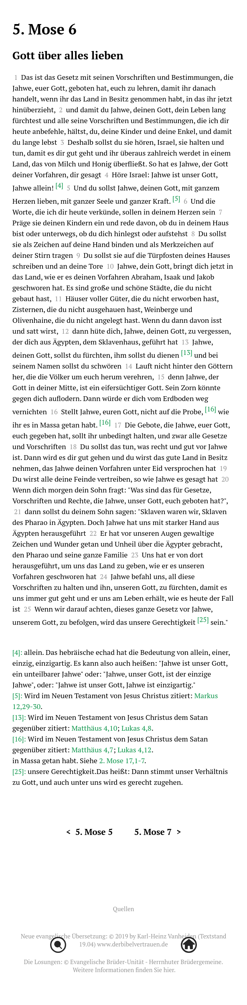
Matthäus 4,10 (94, 728)
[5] (176, 198)
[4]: (18, 652)
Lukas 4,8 (136, 728)
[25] (203, 619)
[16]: (20, 739)
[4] (59, 185)
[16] (211, 408)
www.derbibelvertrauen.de (132, 944)
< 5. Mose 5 (89, 831)
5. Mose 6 (44, 29)
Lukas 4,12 (134, 749)
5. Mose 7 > (157, 831)
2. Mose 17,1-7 (121, 760)
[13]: (20, 717)
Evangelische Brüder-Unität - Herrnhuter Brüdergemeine (145, 962)
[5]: (18, 695)
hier (169, 970)
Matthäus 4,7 (92, 749)
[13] (186, 352)
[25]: (20, 771)
